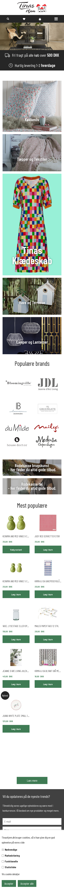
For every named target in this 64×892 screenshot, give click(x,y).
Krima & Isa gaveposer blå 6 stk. (48, 581)
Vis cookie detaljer (11, 874)
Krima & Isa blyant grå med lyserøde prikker (48, 670)
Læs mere (32, 780)
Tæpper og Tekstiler (32, 159)
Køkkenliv (32, 120)
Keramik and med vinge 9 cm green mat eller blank (16, 536)
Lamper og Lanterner (32, 342)
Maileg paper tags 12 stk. (47, 626)
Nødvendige (11, 849)
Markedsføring (12, 855)
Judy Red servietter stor (47, 536)
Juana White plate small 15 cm (16, 715)
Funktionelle (11, 861)
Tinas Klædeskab (32, 255)
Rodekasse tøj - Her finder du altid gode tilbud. (32, 486)
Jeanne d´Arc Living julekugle (16, 670)
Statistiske (10, 867)
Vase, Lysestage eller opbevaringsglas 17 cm (16, 626)
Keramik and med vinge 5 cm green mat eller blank (16, 581)
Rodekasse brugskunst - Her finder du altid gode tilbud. (32, 468)
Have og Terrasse (32, 303)
